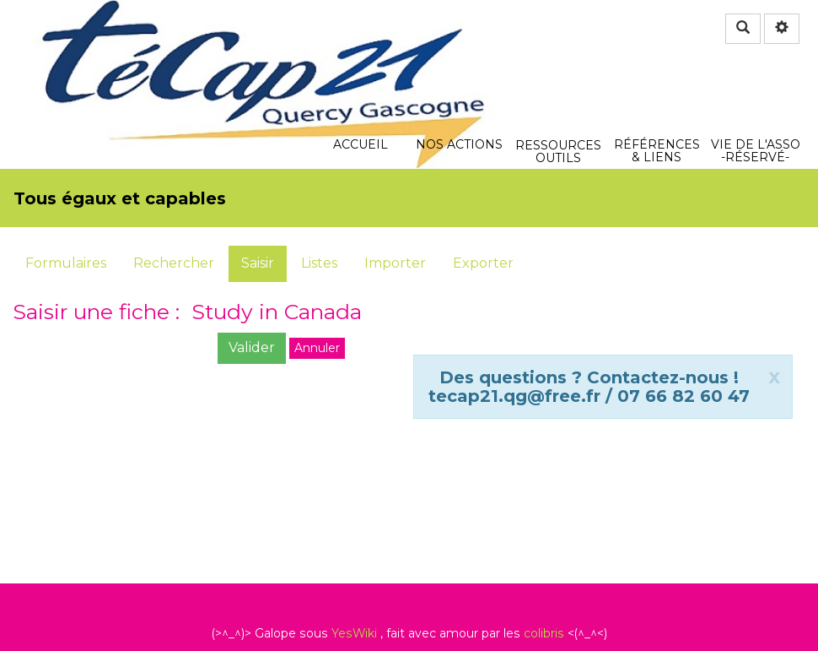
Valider (252, 347)
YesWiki (354, 633)
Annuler (317, 347)
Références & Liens (656, 53)
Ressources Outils (559, 63)
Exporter (483, 263)
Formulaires (65, 263)
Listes (319, 263)
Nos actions (459, 53)
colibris (544, 633)
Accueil (360, 53)
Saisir (257, 263)
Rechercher (173, 263)
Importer (395, 263)
